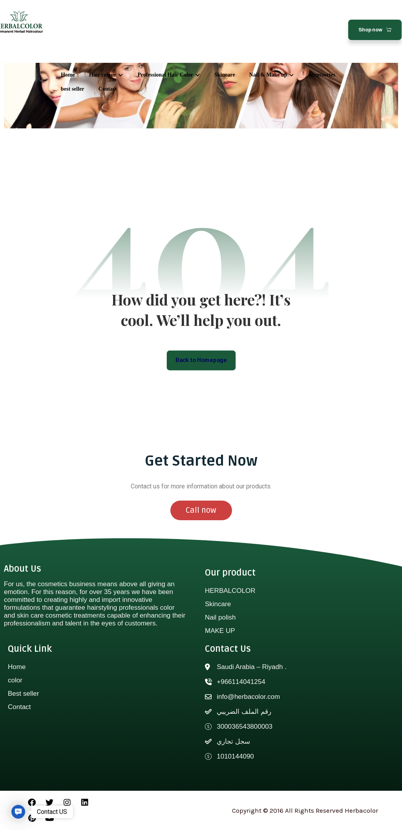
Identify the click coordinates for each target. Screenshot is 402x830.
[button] (18, 812)
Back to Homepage (201, 360)
